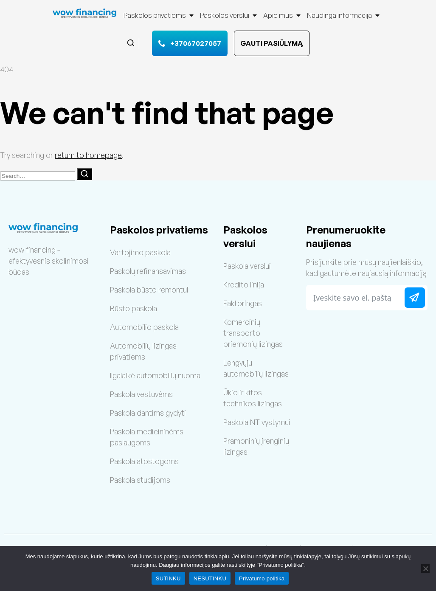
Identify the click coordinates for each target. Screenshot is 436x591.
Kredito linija (243, 284)
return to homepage (88, 155)
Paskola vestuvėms (141, 394)
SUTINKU (168, 578)
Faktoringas (242, 303)
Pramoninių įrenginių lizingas (256, 446)
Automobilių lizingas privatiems (143, 351)
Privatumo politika (261, 578)
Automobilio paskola (144, 327)
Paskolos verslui (229, 15)
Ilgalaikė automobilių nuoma (155, 375)
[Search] (84, 174)
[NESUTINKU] (425, 568)
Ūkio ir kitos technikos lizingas (252, 398)
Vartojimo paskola (140, 252)
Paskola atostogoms (144, 461)
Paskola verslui (247, 265)
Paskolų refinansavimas (148, 271)
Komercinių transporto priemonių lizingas (253, 333)
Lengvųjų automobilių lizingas (256, 368)
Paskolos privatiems (159, 15)
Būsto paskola (133, 308)
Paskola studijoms (140, 479)
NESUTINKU (210, 578)
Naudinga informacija (344, 15)
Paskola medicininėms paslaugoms (146, 437)
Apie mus (282, 15)
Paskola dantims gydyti (148, 412)
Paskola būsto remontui (149, 289)
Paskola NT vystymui (256, 422)
